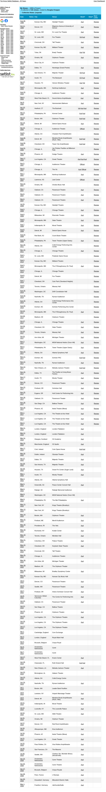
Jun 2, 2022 (22, 581)
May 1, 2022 (22, 474)
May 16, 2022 (23, 525)
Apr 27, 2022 (22, 459)
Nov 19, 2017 (23, 383)
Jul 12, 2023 (22, 708)
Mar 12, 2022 (22, 434)
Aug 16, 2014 (23, 291)
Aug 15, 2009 (23, 240)
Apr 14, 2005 (22, 123)
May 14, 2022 (23, 515)
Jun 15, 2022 (22, 617)
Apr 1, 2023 (22, 632)
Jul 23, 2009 (22, 205)
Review (96, 22)
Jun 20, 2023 (22, 668)
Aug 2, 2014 (22, 261)
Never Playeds (9, 26)
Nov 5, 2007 (22, 164)
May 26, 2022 (23, 561)
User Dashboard (99, 1)
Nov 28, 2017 (23, 403)
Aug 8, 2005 (22, 134)
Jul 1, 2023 (22, 688)
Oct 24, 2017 (22, 312)
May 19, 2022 (23, 536)
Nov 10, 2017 (23, 352)
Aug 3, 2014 (22, 266)
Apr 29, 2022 (22, 464)
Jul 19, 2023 (22, 734)
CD (81, 78)
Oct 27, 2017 (22, 322)
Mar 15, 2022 (22, 444)
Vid (81, 37)
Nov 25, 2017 (23, 393)
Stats (7, 10)
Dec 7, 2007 (22, 190)
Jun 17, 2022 (22, 627)
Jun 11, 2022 (22, 607)
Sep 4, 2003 (22, 98)
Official (82, 129)
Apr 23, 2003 (22, 67)
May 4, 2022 (22, 480)
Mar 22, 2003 (22, 47)
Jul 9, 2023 (22, 698)
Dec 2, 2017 (22, 418)
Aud (82, 22)
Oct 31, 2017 (22, 337)
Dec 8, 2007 (22, 195)
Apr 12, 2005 (22, 118)
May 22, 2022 (23, 546)
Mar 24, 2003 (22, 57)
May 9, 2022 (22, 500)
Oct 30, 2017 (22, 332)
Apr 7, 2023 (22, 653)
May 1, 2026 (22, 785)
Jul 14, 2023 (22, 714)
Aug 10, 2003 (23, 93)
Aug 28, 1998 (23, 22)
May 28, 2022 (23, 566)
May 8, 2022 (22, 495)
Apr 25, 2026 (22, 764)
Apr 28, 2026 (22, 775)
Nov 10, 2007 (23, 184)
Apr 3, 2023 (22, 637)
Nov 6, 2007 (22, 169)
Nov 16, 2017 (23, 373)
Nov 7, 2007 (22, 174)
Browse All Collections (7, 14)
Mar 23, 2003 (22, 52)
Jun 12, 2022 (22, 612)
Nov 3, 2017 (22, 342)
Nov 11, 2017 (23, 357)
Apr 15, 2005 (22, 128)
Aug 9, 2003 (22, 88)
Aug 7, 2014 (22, 281)
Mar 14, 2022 (22, 439)
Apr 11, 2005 (22, 113)
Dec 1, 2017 (22, 413)
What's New (4, 57)
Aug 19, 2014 (23, 301)
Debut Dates (4, 11)
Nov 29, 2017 (23, 408)
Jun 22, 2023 (22, 673)
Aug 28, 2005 (23, 139)
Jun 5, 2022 (22, 586)
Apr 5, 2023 (22, 642)
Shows (3, 10)
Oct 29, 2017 (22, 327)
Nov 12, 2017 (23, 363)
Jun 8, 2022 (22, 597)
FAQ (2, 58)
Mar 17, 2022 (22, 449)
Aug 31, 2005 (23, 149)
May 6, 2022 (22, 490)
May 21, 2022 (23, 541)
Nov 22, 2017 (23, 388)
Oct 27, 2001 (22, 32)
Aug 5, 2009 (22, 220)
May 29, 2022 (23, 571)
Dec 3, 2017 (22, 424)
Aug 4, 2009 (22, 215)
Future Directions (6, 60)
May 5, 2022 (22, 485)
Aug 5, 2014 (22, 271)
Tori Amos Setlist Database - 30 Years (13, 1)
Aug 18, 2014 (23, 296)
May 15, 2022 (23, 520)
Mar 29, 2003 (22, 62)
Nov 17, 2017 (23, 378)
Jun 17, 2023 (22, 658)
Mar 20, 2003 (22, 42)
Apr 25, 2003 (22, 72)
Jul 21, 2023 (22, 739)
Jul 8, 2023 (22, 693)
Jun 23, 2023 (22, 678)
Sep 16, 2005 (23, 154)
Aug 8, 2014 (22, 286)
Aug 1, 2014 (22, 256)
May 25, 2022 (23, 556)
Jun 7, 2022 (22, 591)
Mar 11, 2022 (22, 429)
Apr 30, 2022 (22, 469)
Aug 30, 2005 (23, 144)
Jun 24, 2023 (22, 683)
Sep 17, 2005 (23, 159)
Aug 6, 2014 (22, 276)
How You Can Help (6, 61)
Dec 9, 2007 (22, 200)
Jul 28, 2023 (22, 754)
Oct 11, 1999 (22, 27)
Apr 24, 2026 (22, 759)
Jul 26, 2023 (22, 749)
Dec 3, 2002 (22, 37)
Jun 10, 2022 (22, 602)
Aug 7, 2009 (22, 225)
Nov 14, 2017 (23, 368)
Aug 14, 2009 (23, 235)
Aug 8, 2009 (22, 230)
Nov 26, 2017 (23, 398)
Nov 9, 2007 (22, 179)
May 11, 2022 (23, 505)
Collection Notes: (32, 12)
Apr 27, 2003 (22, 83)
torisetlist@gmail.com (7, 67)
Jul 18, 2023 (22, 729)
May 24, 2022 (23, 551)
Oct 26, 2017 (22, 317)
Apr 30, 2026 (22, 780)
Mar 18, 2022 (22, 454)
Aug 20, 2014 (23, 307)
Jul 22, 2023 (22, 744)
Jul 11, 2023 (22, 703)
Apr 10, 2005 (22, 108)
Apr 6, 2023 (22, 647)
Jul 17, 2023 (22, 724)
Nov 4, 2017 (22, 347)
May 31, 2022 (23, 576)
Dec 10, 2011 (23, 251)
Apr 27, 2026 (22, 770)
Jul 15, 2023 (22, 719)
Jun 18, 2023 (22, 663)
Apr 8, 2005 (22, 103)
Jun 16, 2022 (22, 622)
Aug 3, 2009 (22, 210)
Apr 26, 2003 (22, 78)
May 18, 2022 (23, 530)
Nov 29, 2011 (23, 245)
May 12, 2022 (23, 510)
